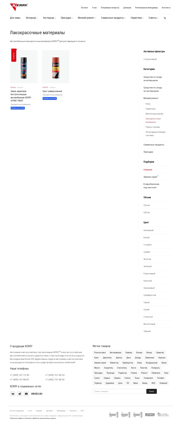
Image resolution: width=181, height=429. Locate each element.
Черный (147, 331)
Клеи (148, 104)
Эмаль (144, 383)
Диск (128, 358)
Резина (134, 373)
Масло (97, 368)
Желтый (147, 259)
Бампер (129, 352)
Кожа (139, 363)
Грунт (96, 358)
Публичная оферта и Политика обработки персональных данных (33, 418)
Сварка (107, 378)
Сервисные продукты (112, 17)
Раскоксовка (100, 352)
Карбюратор (128, 363)
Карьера (39, 411)
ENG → (83, 411)
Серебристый (150, 295)
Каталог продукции (17, 411)
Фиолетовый (149, 324)
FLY (128, 383)
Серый (146, 302)
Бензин (139, 352)
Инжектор (114, 363)
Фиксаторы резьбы (154, 114)
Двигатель (107, 358)
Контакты (166, 7)
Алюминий (149, 230)
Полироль (155, 368)
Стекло (128, 378)
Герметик (160, 352)
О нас (94, 7)
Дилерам (127, 7)
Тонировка (148, 378)
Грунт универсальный (52, 91)
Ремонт (144, 373)
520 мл (147, 205)
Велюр (149, 352)
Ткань (137, 378)
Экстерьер (48, 17)
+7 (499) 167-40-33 (54, 375)
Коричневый (151, 59)
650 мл (147, 212)
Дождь (138, 358)
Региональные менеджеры (146, 7)
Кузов (164, 363)
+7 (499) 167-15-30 (19, 375)
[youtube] (26, 394)
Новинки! (163, 383)
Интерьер (31, 17)
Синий (146, 309)
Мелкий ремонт (86, 17)
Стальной (148, 317)
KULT (153, 383)
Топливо (160, 378)
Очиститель (122, 368)
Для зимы (15, 17)
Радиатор (122, 373)
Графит (147, 252)
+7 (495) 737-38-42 (54, 379)
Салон (97, 378)
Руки (166, 373)
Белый (146, 237)
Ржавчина (156, 373)
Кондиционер (151, 363)
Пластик (143, 368)
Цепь (120, 383)
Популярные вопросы (110, 7)
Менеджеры (61, 411)
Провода (110, 373)
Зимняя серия (151, 176)
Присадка (98, 373)
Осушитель (108, 368)
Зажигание (149, 358)
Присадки (66, 17)
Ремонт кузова (153, 127)
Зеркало (161, 358)
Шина (135, 383)
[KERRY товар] (24, 66)
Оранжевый (149, 288)
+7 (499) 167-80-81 (19, 379)
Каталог (84, 7)
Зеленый (148, 266)
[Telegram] (19, 394)
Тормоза (98, 383)
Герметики (136, 17)
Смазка (117, 378)
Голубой (147, 245)
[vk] (13, 394)
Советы (153, 17)
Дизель (119, 358)
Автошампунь (115, 352)
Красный (148, 281)
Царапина (110, 383)
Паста (133, 368)
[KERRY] (19, 7)
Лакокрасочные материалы (21, 104)
